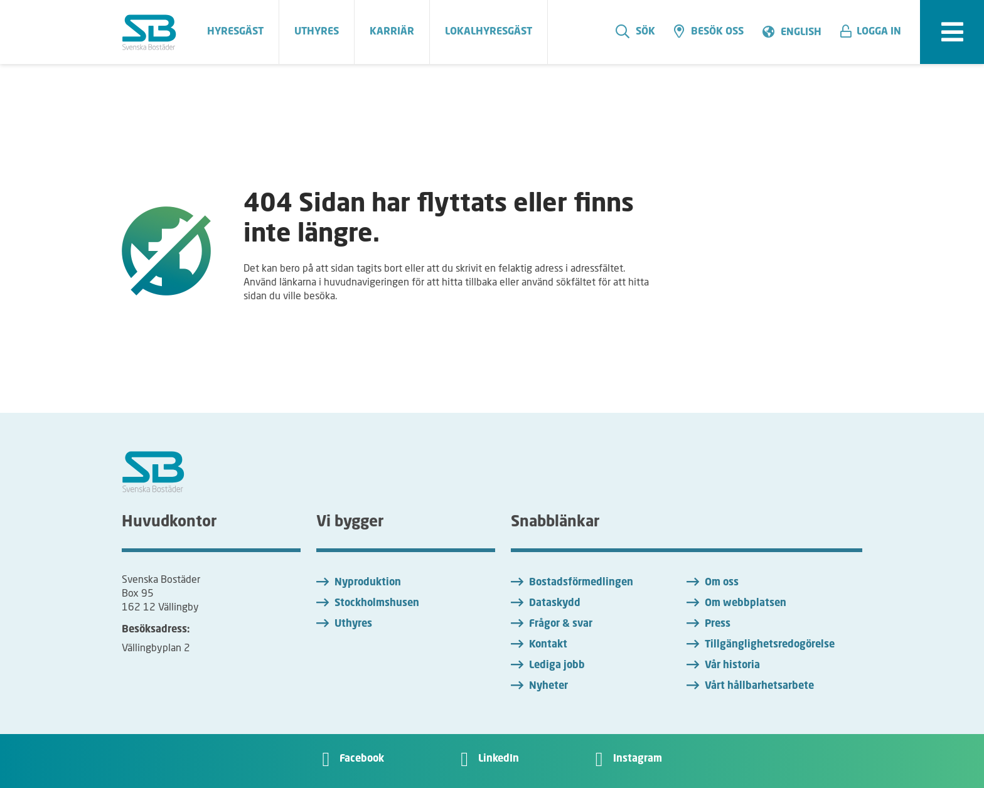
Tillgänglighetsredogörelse (770, 645)
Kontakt (548, 645)
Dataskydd (554, 604)
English (801, 33)
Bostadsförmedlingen (581, 583)
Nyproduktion (367, 583)
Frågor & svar (560, 624)
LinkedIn (498, 759)
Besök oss (709, 31)
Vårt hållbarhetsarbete (759, 686)
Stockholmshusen (376, 604)
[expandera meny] (952, 32)
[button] (875, 32)
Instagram (637, 759)
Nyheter (548, 686)
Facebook (362, 759)
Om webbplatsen (745, 604)
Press (717, 624)
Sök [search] (635, 31)
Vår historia (732, 666)
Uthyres (353, 624)
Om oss (722, 583)
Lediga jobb (557, 666)
